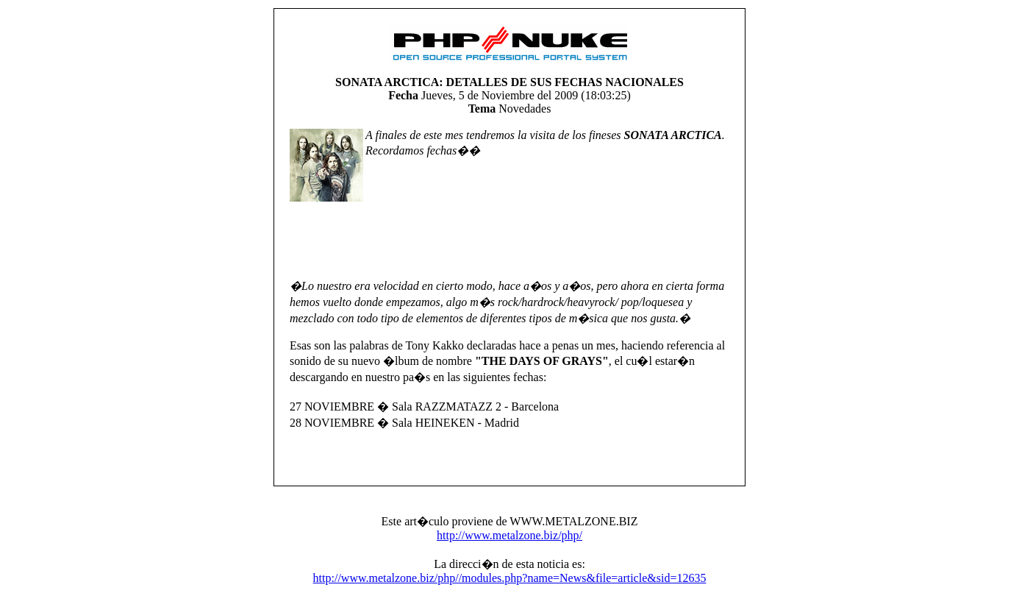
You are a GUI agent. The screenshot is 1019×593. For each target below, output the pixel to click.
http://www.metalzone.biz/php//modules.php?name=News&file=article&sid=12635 (510, 578)
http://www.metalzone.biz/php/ (509, 535)
